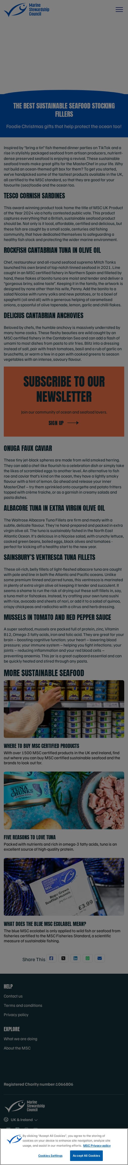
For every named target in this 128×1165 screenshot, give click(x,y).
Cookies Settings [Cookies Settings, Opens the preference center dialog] (50, 1155)
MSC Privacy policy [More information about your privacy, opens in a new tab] (97, 1145)
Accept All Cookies (86, 1155)
